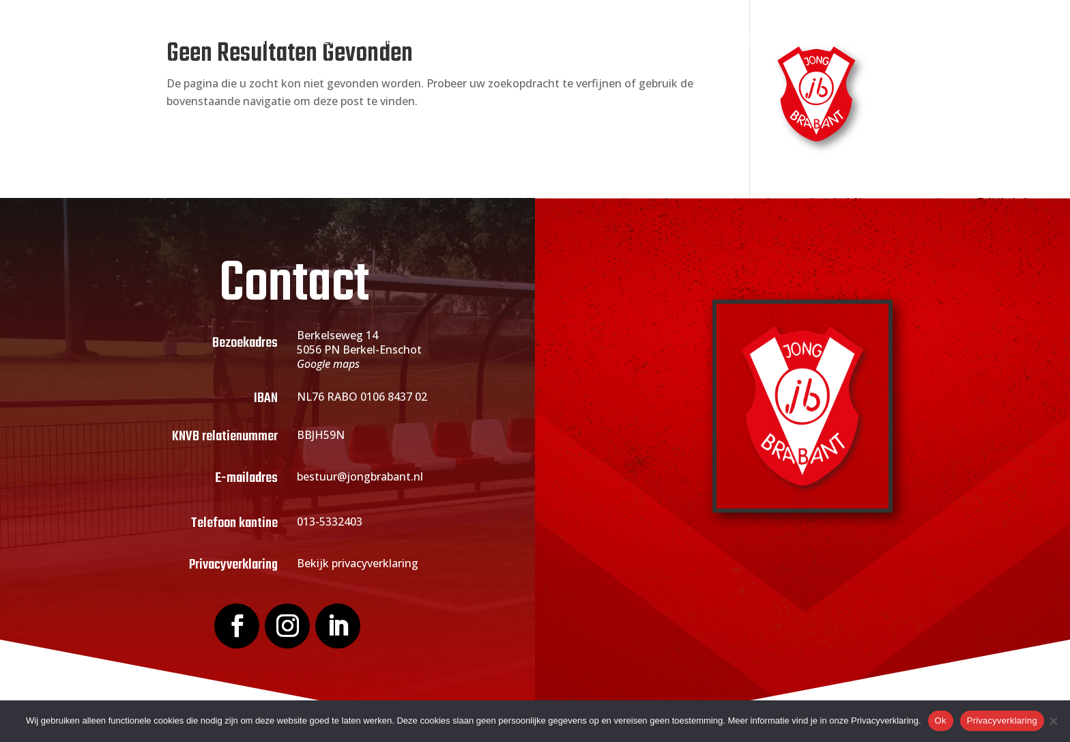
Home (274, 41)
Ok (940, 720)
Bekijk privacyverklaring (357, 563)
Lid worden (473, 41)
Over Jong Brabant (360, 41)
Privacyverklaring (1002, 720)
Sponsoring (638, 41)
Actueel (555, 41)
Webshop (726, 41)
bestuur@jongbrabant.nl (360, 476)
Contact (790, 41)
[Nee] (1053, 721)
